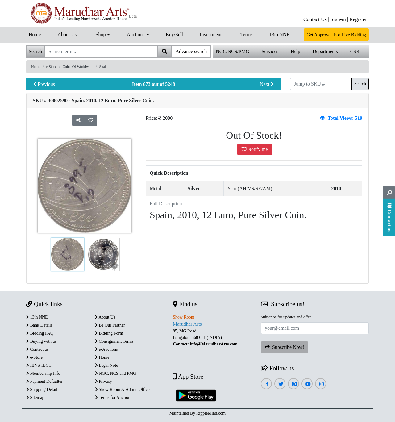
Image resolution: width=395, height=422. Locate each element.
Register (358, 19)
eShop (101, 34)
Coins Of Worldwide (78, 67)
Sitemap (35, 397)
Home (35, 34)
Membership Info (43, 373)
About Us (67, 34)
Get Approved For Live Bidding (336, 34)
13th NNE (279, 34)
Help (295, 51)
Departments (325, 51)
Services (270, 51)
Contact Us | (316, 19)
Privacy (103, 381)
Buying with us (41, 341)
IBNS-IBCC (39, 365)
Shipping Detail (41, 389)
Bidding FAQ (39, 333)
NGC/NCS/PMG (232, 51)
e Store (51, 67)
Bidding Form (109, 333)
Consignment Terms (114, 341)
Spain (103, 67)
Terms (246, 34)
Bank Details (39, 325)
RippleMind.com (211, 413)
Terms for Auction (113, 397)
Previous (44, 84)
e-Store (34, 357)
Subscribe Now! (284, 347)
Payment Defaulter (44, 381)
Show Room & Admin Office (122, 389)
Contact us (37, 349)
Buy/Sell (174, 34)
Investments (211, 34)
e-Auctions (106, 349)
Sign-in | (339, 19)
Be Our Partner (110, 325)
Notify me (254, 149)
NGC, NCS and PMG (115, 373)
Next (267, 84)
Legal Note (106, 365)
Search (360, 83)
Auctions (138, 34)
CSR (355, 51)
